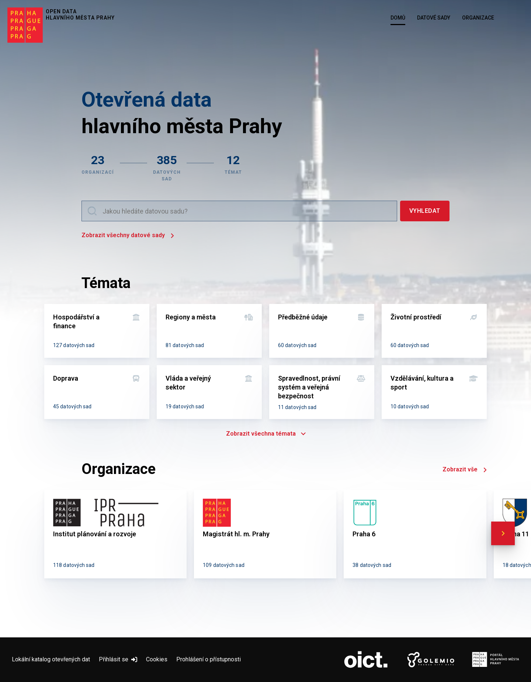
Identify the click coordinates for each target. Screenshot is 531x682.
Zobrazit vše (464, 470)
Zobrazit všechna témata (265, 434)
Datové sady (433, 18)
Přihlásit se (118, 659)
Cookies (156, 659)
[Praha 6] (415, 534)
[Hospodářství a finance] (96, 331)
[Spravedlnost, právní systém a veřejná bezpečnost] (321, 392)
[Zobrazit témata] (233, 167)
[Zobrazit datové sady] (167, 167)
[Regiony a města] (209, 331)
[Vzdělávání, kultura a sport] (434, 392)
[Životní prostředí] (434, 331)
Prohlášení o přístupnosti (208, 659)
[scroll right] (503, 533)
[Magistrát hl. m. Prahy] (265, 534)
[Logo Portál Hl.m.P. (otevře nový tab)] (495, 660)
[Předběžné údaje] (321, 331)
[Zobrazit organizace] (97, 167)
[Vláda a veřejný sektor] (209, 392)
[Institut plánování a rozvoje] (115, 534)
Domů (398, 18)
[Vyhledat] (425, 211)
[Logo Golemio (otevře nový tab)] (430, 660)
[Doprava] (96, 392)
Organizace (478, 18)
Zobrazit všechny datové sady (127, 236)
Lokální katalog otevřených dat (51, 659)
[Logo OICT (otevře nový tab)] (365, 660)
